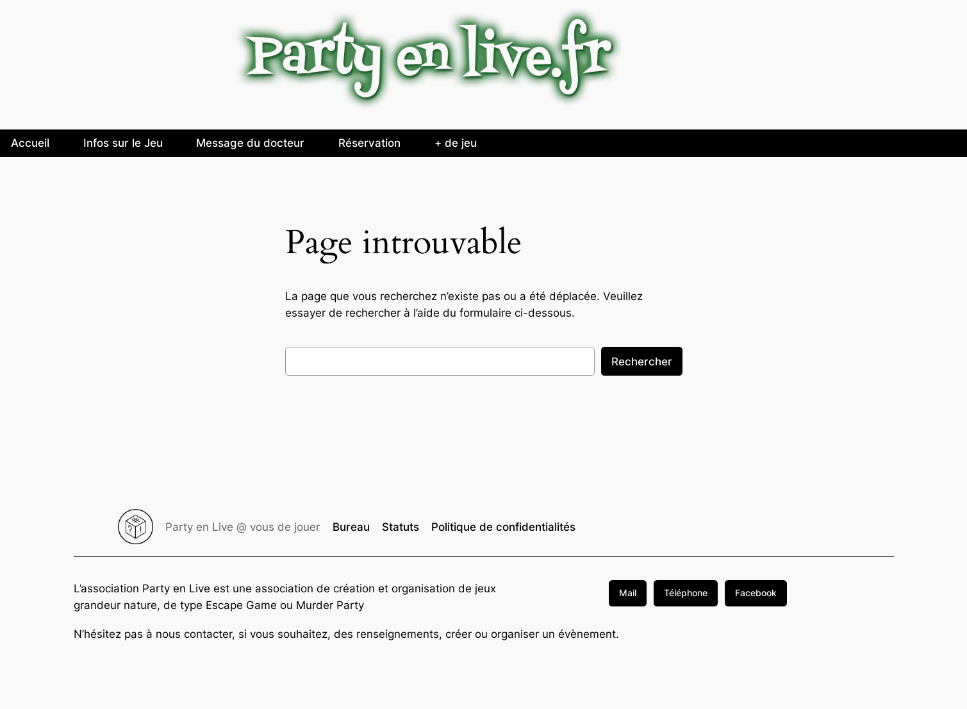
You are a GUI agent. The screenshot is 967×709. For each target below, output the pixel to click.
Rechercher (641, 361)
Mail (627, 592)
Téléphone (685, 592)
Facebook (756, 592)
